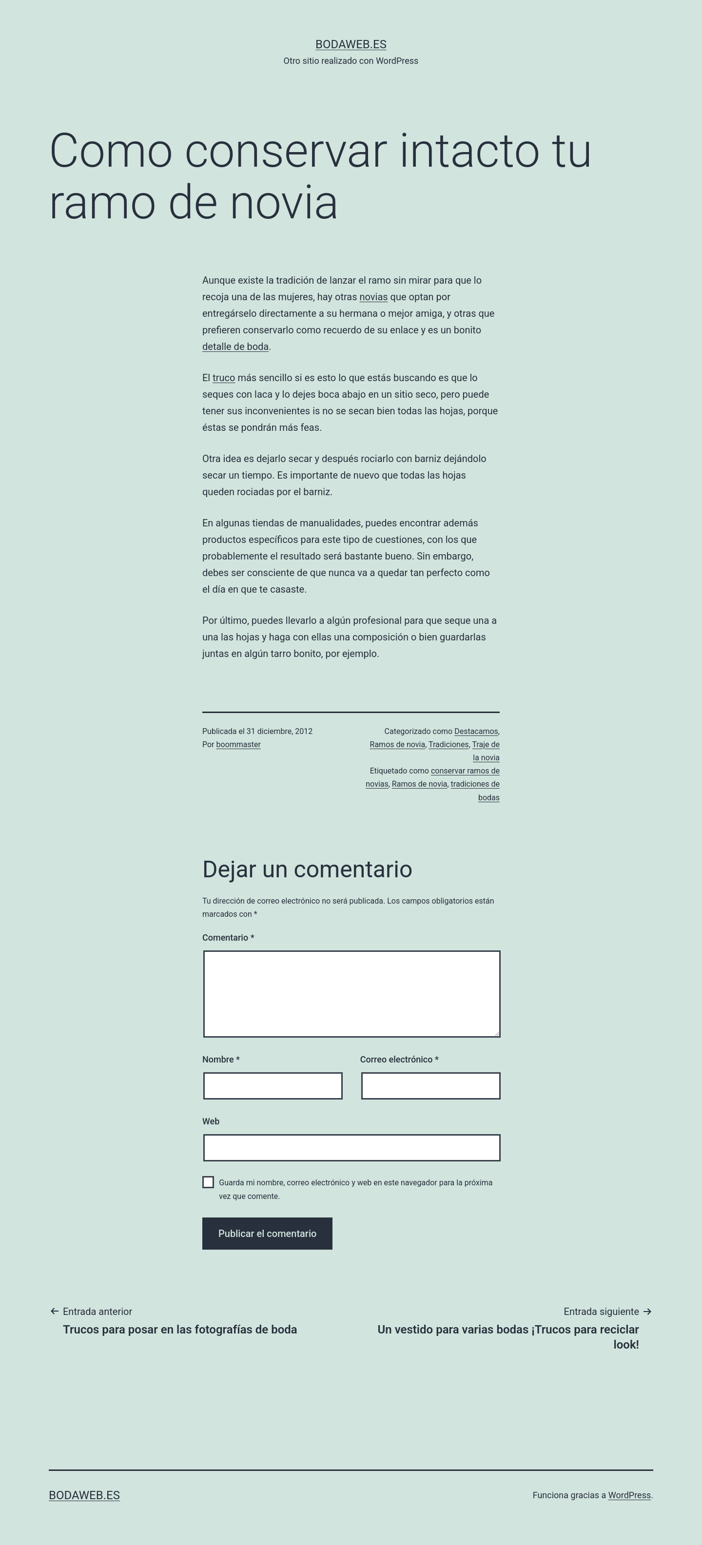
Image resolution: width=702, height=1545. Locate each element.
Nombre (221, 1059)
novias (374, 297)
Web (210, 1121)
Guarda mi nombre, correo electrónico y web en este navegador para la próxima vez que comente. (355, 1189)
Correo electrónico (399, 1059)
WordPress (629, 1495)
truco (224, 378)
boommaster (238, 744)
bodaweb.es (351, 44)
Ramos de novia (398, 744)
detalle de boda (235, 346)
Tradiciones (449, 744)
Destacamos (476, 731)
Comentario (228, 937)
